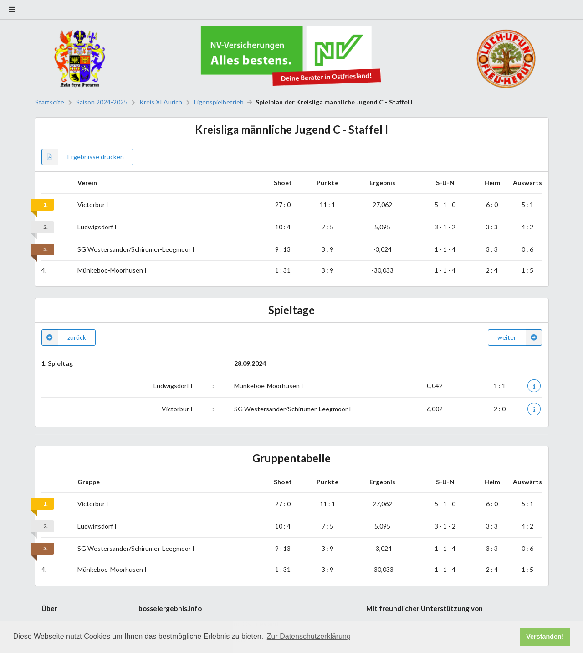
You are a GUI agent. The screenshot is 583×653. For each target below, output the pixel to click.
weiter (519, 337)
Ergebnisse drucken (82, 157)
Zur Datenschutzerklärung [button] (309, 636)
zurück (63, 337)
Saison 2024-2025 (102, 102)
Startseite (49, 102)
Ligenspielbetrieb (219, 102)
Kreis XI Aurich (160, 102)
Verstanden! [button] (544, 636)
